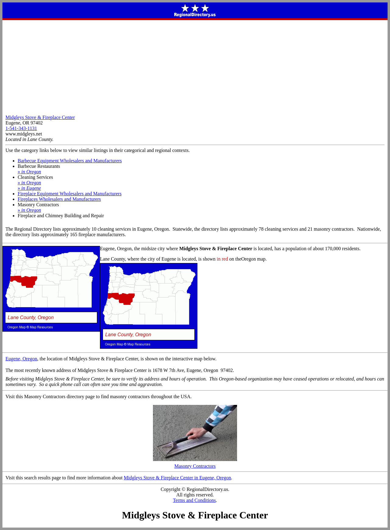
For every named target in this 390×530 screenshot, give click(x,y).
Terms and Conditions (194, 500)
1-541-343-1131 (21, 128)
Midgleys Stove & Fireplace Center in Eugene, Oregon (177, 477)
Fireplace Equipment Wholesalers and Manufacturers (70, 193)
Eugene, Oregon (21, 358)
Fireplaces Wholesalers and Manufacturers (59, 199)
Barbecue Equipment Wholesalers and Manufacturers (70, 160)
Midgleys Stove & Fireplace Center (40, 117)
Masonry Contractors (195, 464)
